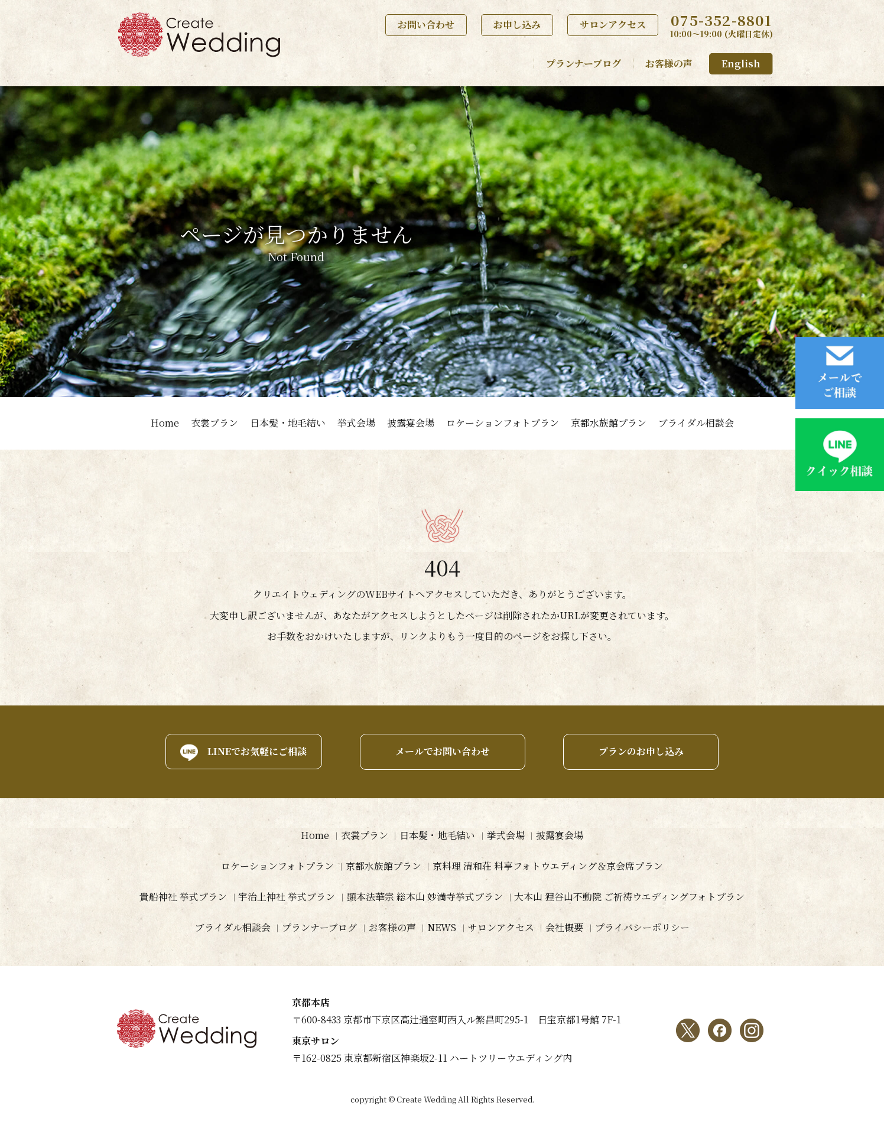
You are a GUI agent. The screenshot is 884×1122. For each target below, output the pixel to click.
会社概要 (565, 928)
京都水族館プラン (608, 423)
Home (165, 423)
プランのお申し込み (641, 751)
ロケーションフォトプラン (502, 423)
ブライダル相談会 (696, 423)
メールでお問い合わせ (442, 751)
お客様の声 (669, 63)
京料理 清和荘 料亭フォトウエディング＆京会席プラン (548, 866)
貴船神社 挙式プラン (182, 897)
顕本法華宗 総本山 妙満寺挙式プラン (425, 897)
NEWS (441, 928)
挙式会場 (356, 423)
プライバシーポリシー (643, 928)
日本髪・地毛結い (288, 423)
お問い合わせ (426, 24)
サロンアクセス (613, 24)
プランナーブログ (583, 63)
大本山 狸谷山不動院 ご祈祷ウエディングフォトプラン (630, 897)
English (741, 63)
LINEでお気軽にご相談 (256, 751)
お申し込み (517, 24)
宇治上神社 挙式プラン (286, 897)
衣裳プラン (214, 423)
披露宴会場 (410, 423)
